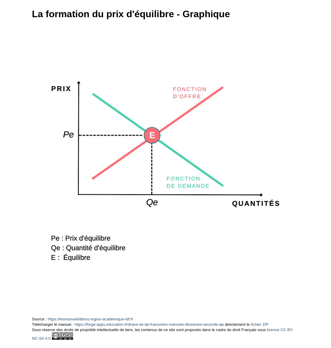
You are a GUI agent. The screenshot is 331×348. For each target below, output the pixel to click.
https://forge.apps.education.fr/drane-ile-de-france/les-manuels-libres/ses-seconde (146, 324)
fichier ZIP (260, 324)
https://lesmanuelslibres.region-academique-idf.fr (90, 319)
